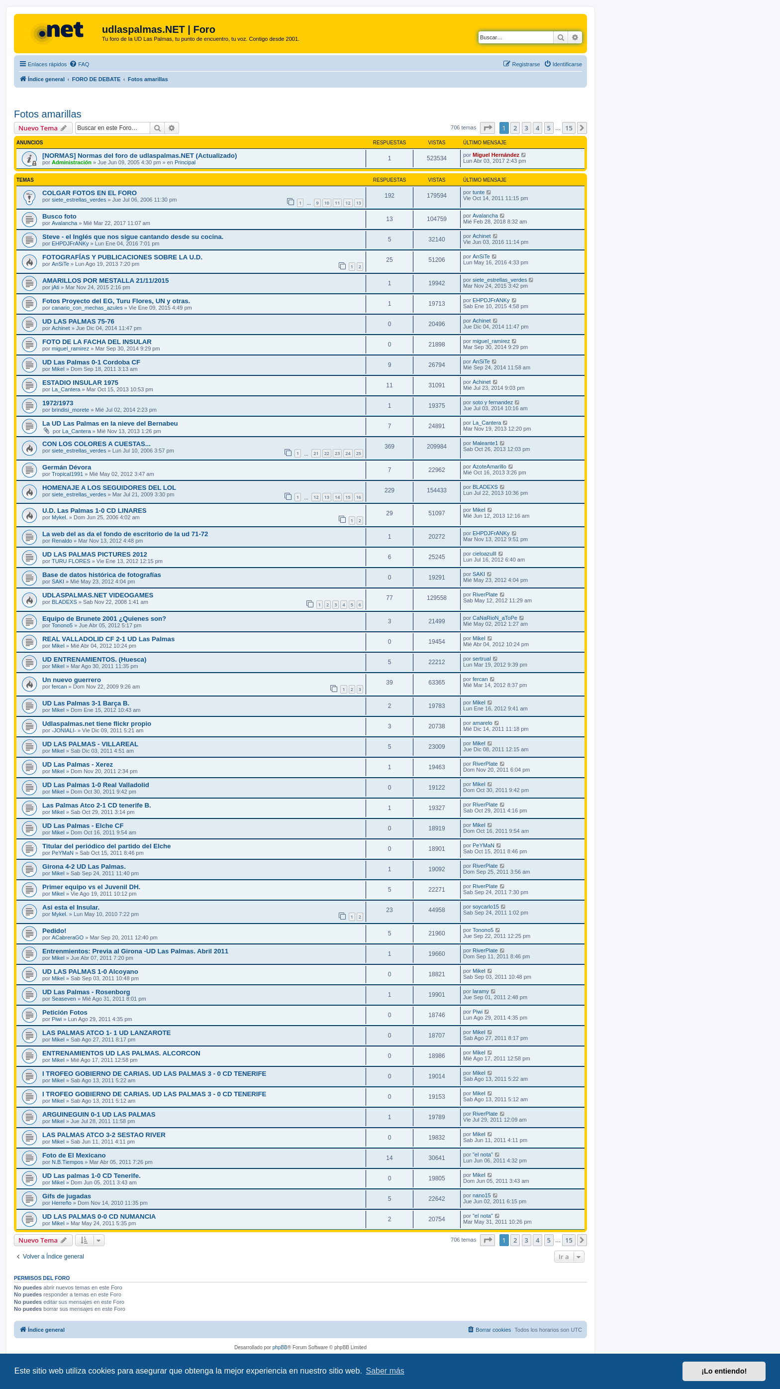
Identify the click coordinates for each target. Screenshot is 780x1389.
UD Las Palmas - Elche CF (82, 825)
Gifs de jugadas (66, 1196)
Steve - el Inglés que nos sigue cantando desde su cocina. (132, 236)
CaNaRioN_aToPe (495, 618)
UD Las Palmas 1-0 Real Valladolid (95, 785)
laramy (481, 991)
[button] (487, 128)
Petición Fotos (65, 1012)
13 (358, 203)
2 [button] (515, 127)
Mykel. (60, 517)
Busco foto (59, 216)
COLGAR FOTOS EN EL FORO (89, 193)
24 (347, 453)
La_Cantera (66, 389)
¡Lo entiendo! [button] (724, 1371)
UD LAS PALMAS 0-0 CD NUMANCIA (99, 1216)
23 (337, 453)
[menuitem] (79, 64)
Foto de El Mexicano (74, 1155)
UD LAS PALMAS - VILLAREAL (90, 744)
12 (347, 203)
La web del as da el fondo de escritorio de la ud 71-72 (125, 534)
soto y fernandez (493, 402)
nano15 (482, 1195)
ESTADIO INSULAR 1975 (80, 382)
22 (326, 453)
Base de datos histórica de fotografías (101, 575)
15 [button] (569, 127)
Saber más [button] (385, 1371)
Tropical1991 (67, 474)
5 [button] (549, 127)
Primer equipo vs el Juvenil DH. (91, 887)
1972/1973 (57, 403)
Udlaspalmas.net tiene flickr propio (96, 723)
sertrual (482, 659)
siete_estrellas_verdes (79, 200)
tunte (479, 192)
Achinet (482, 236)
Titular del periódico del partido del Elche (106, 846)
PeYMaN (63, 853)
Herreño (62, 1203)
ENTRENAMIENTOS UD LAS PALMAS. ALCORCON (121, 1053)
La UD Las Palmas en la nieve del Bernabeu (110, 423)
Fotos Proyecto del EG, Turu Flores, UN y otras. (116, 301)
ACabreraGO (68, 937)
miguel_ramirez (70, 348)
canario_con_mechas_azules (87, 308)
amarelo (482, 723)
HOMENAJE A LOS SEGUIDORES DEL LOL (109, 487)
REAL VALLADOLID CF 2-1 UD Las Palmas (108, 639)
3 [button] (526, 127)
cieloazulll (484, 554)
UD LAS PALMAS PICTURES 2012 (94, 554)
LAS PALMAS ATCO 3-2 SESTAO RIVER (104, 1135)
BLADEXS (485, 487)
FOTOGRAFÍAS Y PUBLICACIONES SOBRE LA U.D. (122, 257)
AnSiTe (60, 264)
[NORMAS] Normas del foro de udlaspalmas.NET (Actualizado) (139, 155)
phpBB (280, 1347)
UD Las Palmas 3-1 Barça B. (85, 703)
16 (358, 497)
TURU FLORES (71, 561)
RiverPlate (485, 594)
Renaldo (62, 541)
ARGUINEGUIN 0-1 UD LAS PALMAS (99, 1114)
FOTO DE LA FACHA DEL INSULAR (97, 342)
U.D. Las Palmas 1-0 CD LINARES (94, 510)
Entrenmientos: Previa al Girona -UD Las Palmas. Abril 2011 (135, 951)
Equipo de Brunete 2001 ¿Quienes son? (104, 618)
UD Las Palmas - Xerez (77, 764)
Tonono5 (62, 625)
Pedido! (54, 930)
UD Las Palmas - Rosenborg (86, 992)
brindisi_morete (70, 410)
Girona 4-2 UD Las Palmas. (84, 866)
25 (358, 453)
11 (337, 203)
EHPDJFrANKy (70, 243)
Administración (72, 162)
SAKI (58, 581)
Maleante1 (485, 443)
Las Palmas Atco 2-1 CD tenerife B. (96, 805)
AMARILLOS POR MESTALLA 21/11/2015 (105, 280)
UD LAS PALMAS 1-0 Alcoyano (90, 971)
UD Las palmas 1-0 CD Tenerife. (91, 1175)
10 (326, 203)
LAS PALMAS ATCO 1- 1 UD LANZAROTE (106, 1033)
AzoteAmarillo (489, 466)
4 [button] (537, 127)
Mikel (58, 369)
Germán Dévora (66, 467)
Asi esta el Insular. (70, 907)
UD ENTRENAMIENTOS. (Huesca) (94, 659)
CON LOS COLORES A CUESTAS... (96, 444)
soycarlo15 (486, 907)
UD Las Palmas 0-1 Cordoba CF (91, 362)
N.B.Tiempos (67, 1162)
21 (315, 453)
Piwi (57, 1019)
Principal (185, 162)
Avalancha (64, 223)
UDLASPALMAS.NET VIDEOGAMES (97, 595)
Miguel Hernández (496, 155)
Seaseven (64, 999)
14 (337, 497)
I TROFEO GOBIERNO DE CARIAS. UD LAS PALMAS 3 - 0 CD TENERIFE (154, 1073)
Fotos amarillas (48, 114)
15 (347, 497)
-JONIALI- (64, 730)
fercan (59, 687)
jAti (55, 287)
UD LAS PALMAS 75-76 (78, 321)
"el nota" (483, 1155)
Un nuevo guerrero (71, 680)
